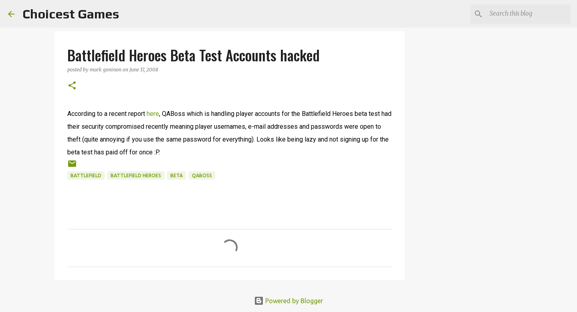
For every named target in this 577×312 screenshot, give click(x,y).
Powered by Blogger (288, 300)
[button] (72, 86)
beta (176, 175)
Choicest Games (70, 13)
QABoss (202, 175)
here (153, 114)
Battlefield (86, 175)
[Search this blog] (528, 14)
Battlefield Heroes (136, 175)
